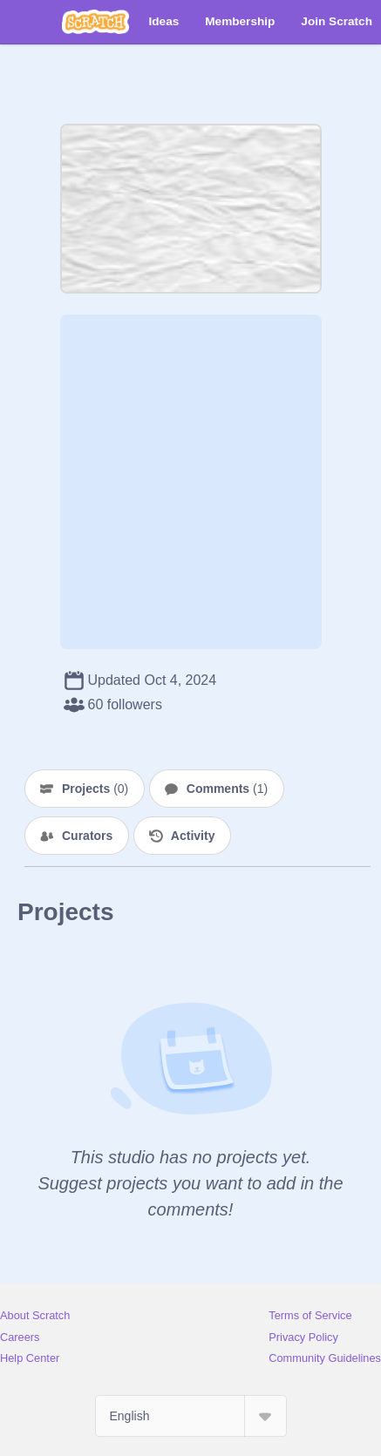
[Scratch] (95, 22)
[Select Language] (191, 1416)
